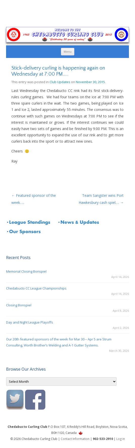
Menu (68, 51)
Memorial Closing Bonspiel (26, 271)
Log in (120, 439)
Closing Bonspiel (18, 305)
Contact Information (75, 439)
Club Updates (60, 82)
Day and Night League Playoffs (29, 322)
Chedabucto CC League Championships (36, 288)
